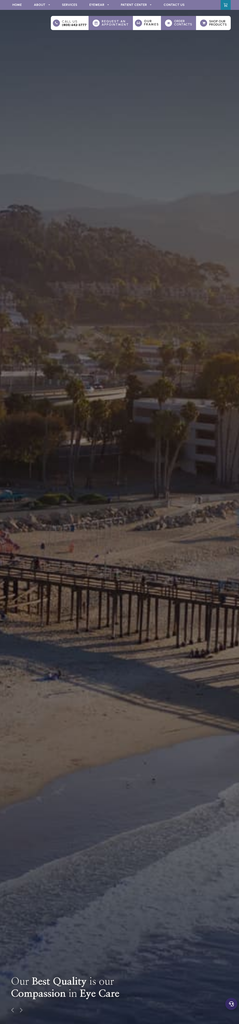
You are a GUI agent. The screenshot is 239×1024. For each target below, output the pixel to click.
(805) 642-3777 (74, 25)
